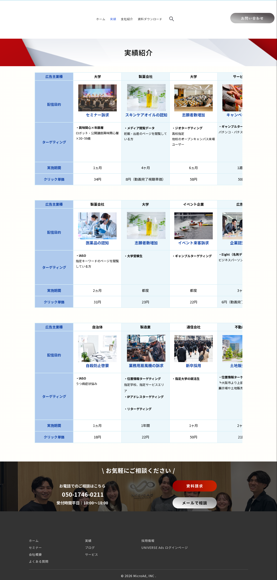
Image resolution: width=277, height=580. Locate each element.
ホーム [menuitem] (34, 519)
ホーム (100, 8)
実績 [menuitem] (88, 519)
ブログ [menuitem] (90, 526)
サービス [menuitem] (91, 533)
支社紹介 (127, 8)
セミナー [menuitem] (35, 526)
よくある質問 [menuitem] (38, 540)
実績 (113, 8)
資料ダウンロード (150, 8)
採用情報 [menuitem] (147, 519)
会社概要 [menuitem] (35, 533)
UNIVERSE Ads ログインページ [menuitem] (164, 526)
